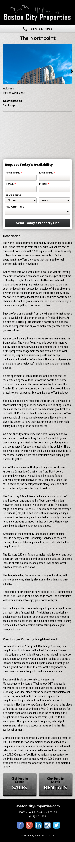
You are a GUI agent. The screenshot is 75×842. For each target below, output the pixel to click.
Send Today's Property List (37, 223)
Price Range (13, 195)
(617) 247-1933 (37, 28)
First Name (14, 172)
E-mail (11, 184)
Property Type (15, 206)
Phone (44, 184)
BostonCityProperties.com (37, 806)
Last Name (47, 172)
